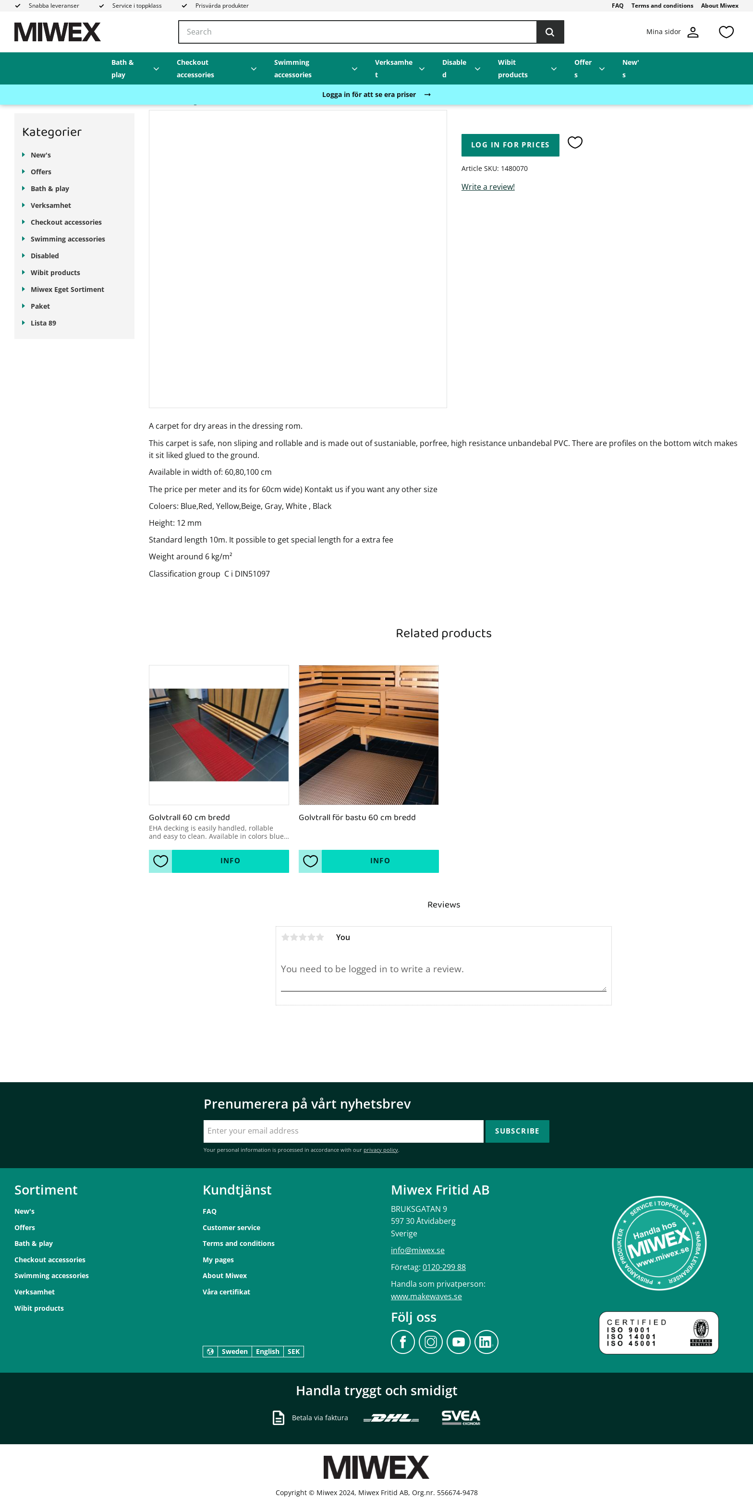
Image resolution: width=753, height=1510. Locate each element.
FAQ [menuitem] (618, 5)
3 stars (302, 937)
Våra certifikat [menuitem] (226, 1291)
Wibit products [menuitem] (513, 68)
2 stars (294, 937)
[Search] (549, 32)
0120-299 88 (444, 1267)
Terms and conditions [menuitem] (662, 5)
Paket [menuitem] (40, 306)
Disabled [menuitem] (454, 68)
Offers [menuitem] (583, 68)
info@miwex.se (418, 1250)
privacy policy (381, 1149)
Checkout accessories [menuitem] (195, 68)
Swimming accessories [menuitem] (293, 68)
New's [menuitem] (630, 68)
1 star (285, 937)
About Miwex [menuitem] (720, 5)
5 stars (320, 937)
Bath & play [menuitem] (122, 68)
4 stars (311, 937)
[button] (726, 32)
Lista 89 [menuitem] (43, 322)
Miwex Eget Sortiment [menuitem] (67, 289)
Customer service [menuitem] (231, 1227)
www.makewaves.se (426, 1296)
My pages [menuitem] (218, 1259)
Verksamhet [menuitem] (394, 68)
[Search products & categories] (371, 32)
